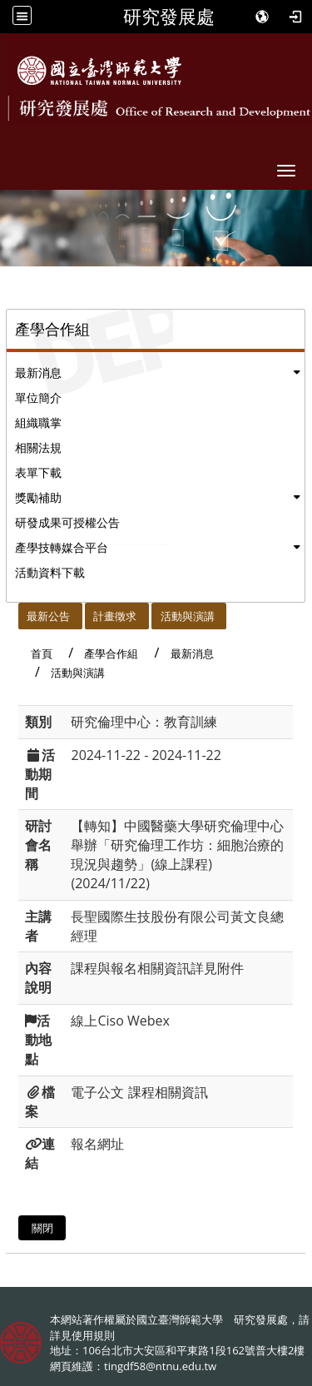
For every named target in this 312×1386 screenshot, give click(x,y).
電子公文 (97, 1092)
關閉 (42, 1227)
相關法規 (38, 447)
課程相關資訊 (168, 1092)
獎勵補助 (38, 497)
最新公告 (48, 616)
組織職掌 (38, 422)
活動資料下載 (50, 572)
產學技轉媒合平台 (61, 547)
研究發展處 (169, 16)
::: (11, 612)
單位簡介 (38, 397)
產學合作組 (111, 653)
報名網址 (97, 1144)
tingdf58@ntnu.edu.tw (160, 1366)
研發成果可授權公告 (67, 522)
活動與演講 (188, 616)
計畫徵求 (114, 616)
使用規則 (93, 1335)
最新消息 (38, 372)
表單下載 (38, 472)
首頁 (41, 653)
